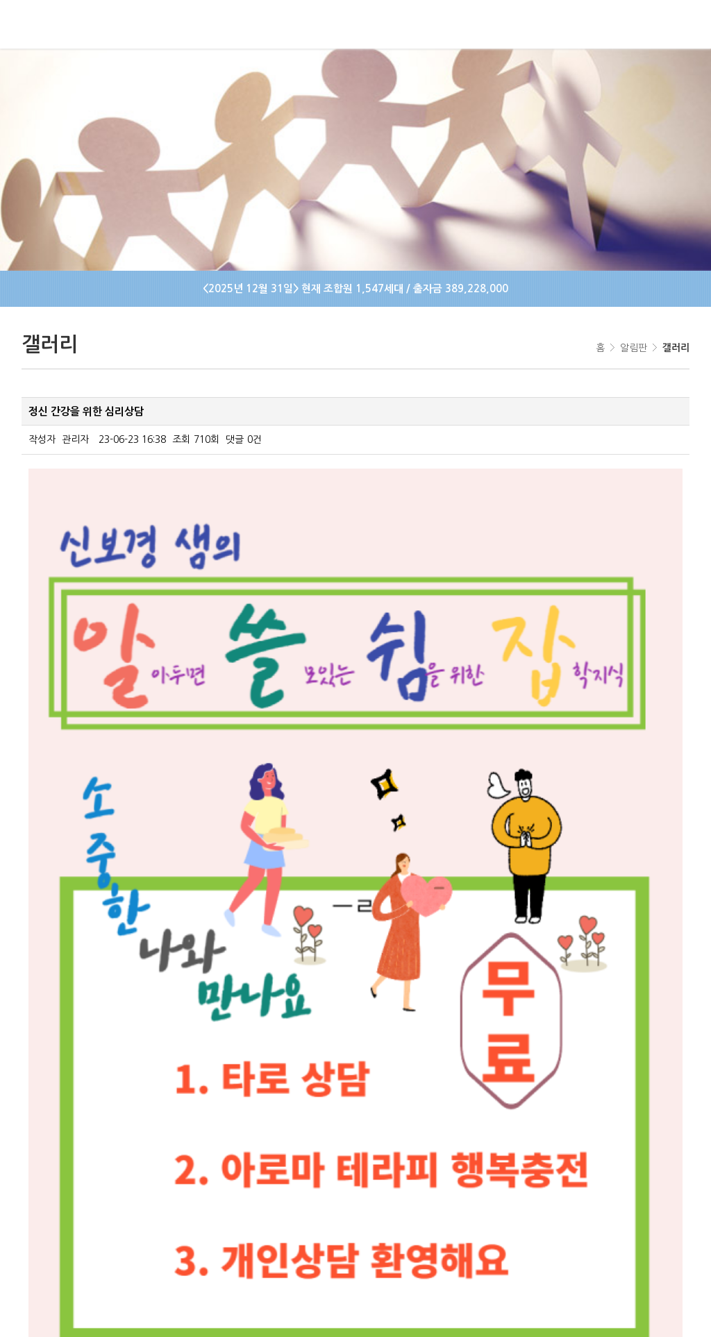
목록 (665, 1107)
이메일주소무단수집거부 (426, 1208)
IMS (595, 1312)
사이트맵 (253, 1208)
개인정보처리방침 (324, 1208)
